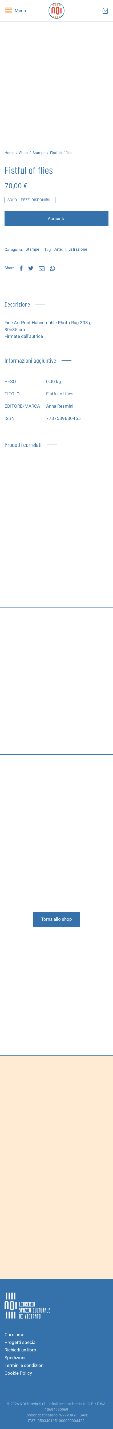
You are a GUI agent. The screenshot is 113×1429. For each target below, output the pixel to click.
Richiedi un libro (20, 1349)
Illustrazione (76, 249)
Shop (23, 153)
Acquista (57, 218)
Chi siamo (15, 1334)
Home (9, 153)
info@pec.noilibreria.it (67, 1404)
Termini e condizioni (25, 1365)
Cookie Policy (18, 1373)
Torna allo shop (56, 919)
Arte (58, 249)
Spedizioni (15, 1357)
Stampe (39, 153)
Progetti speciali (21, 1342)
